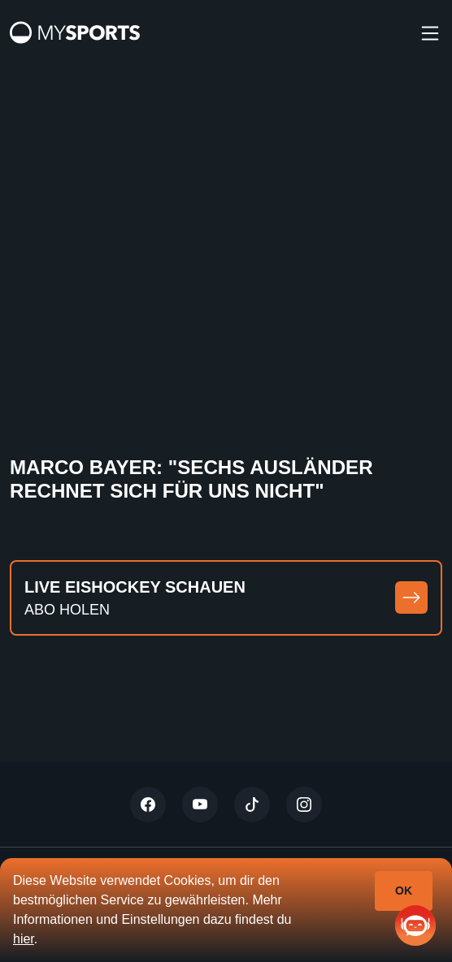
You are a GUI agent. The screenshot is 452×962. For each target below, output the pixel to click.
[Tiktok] (252, 804)
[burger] (430, 32)
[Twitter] (148, 804)
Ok (403, 890)
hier (23, 939)
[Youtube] (200, 804)
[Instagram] (304, 804)
